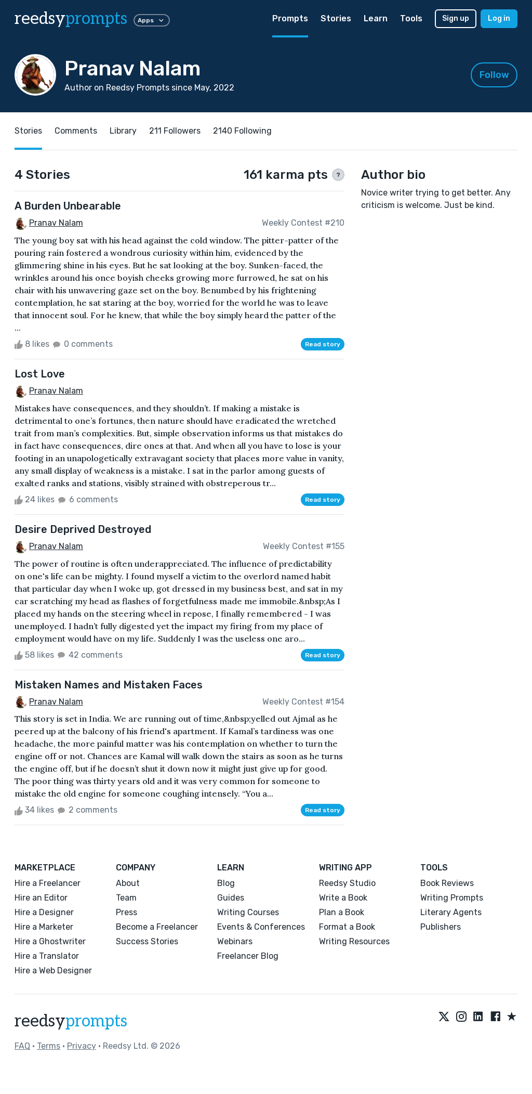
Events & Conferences (261, 927)
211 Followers (175, 131)
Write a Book (343, 898)
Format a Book (347, 927)
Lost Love (40, 374)
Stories (336, 18)
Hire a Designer (44, 912)
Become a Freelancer (157, 927)
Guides (230, 898)
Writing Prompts (451, 898)
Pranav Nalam (56, 223)
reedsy (71, 1021)
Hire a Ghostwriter (50, 941)
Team (126, 898)
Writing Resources (354, 941)
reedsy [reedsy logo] (71, 19)
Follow (494, 75)
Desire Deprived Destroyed (83, 529)
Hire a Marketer (44, 927)
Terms (48, 1046)
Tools (411, 18)
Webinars (234, 941)
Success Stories (147, 941)
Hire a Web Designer (53, 970)
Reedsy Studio (347, 883)
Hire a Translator (47, 956)
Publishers (440, 927)
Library (123, 131)
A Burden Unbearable (68, 206)
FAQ (22, 1046)
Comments (76, 131)
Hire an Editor (41, 898)
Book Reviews (447, 883)
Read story (322, 344)
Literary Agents (451, 912)
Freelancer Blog (247, 956)
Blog (226, 883)
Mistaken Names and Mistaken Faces (109, 685)
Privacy (81, 1046)
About (128, 883)
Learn (376, 18)
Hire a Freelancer (48, 883)
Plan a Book (341, 912)
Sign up (455, 18)
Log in (499, 18)
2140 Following (242, 131)
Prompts (290, 18)
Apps (152, 20)
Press (126, 912)
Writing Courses (248, 912)
